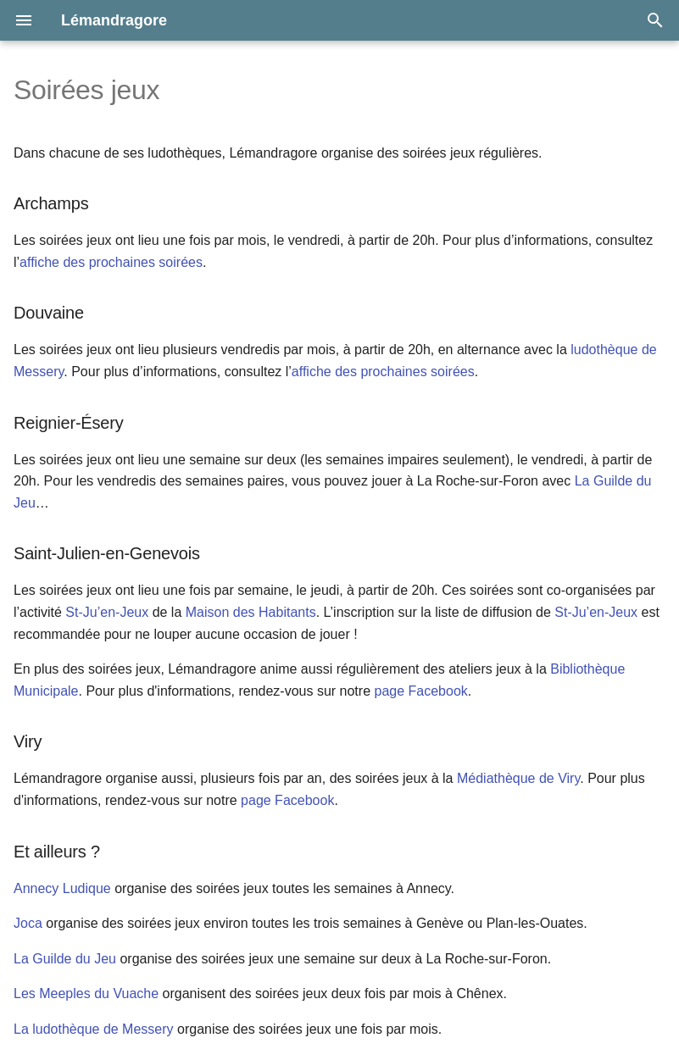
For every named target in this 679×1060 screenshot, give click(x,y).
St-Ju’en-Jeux (108, 612)
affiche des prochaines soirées (111, 262)
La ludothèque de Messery (94, 1029)
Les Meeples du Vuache (86, 993)
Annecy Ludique (62, 888)
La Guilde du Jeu (65, 959)
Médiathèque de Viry (518, 778)
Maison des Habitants (251, 612)
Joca (28, 923)
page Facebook (420, 691)
